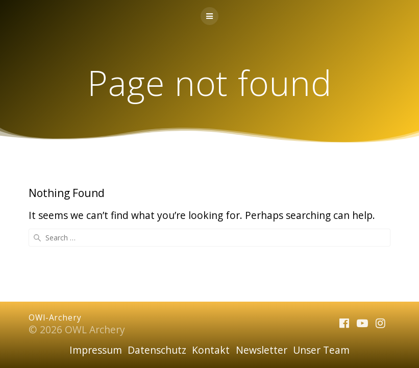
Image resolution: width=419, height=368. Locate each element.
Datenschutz (157, 350)
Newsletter (261, 350)
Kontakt (211, 350)
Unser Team (321, 350)
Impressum (95, 350)
